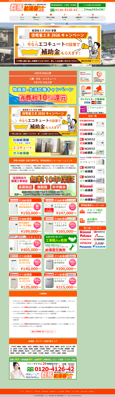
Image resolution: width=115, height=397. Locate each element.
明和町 (48, 348)
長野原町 (21, 351)
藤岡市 (57, 346)
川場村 (23, 353)
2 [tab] (52, 62)
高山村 (27, 351)
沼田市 (15, 348)
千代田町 (42, 348)
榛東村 (57, 351)
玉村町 (39, 351)
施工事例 (64, 18)
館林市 (52, 346)
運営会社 (68, 391)
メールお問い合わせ (92, 18)
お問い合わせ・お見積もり (87, 391)
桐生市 (42, 346)
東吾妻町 (67, 348)
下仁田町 (41, 353)
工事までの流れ (50, 18)
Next (98, 44)
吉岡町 (52, 351)
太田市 (30, 346)
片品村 (18, 353)
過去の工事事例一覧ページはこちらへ (43, 331)
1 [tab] (49, 62)
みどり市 (68, 346)
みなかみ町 (70, 351)
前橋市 (24, 346)
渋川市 (47, 346)
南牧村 (47, 353)
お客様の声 (79, 18)
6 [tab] (63, 62)
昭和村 (12, 353)
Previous (16, 44)
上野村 (59, 353)
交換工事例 (45, 391)
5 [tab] (60, 62)
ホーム (22, 18)
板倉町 (36, 348)
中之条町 (60, 348)
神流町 (64, 353)
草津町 (15, 351)
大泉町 (26, 348)
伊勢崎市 (35, 346)
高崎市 (19, 346)
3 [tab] (55, 62)
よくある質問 (60, 391)
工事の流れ (37, 391)
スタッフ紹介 (75, 391)
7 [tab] (65, 62)
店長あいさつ (36, 18)
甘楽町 (35, 353)
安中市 (63, 346)
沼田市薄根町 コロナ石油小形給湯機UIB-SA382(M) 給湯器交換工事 (49, 307)
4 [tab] (57, 62)
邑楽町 (31, 348)
